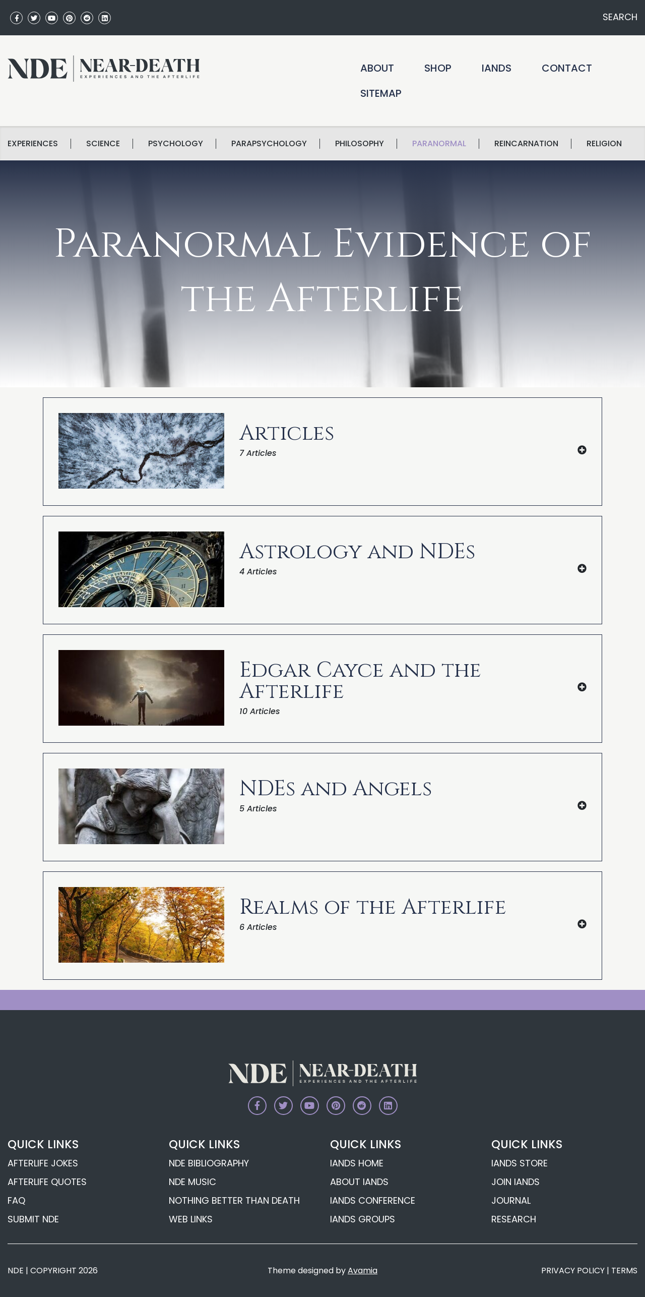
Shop (438, 68)
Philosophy (359, 144)
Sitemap (381, 93)
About (377, 68)
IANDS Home (356, 1163)
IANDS (496, 68)
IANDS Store (519, 1163)
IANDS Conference (372, 1200)
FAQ (16, 1200)
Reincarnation (526, 144)
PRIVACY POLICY (573, 1270)
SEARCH (618, 17)
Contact (567, 68)
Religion (604, 144)
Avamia (362, 1270)
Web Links (191, 1219)
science (103, 144)
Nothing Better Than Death (234, 1200)
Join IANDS (515, 1181)
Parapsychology (269, 144)
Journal (511, 1200)
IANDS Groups (362, 1219)
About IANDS (359, 1181)
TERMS (624, 1270)
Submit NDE (33, 1219)
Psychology (175, 144)
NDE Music (192, 1181)
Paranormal (439, 144)
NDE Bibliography (209, 1163)
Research (513, 1219)
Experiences (33, 144)
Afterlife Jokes (43, 1163)
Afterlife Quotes (47, 1181)
